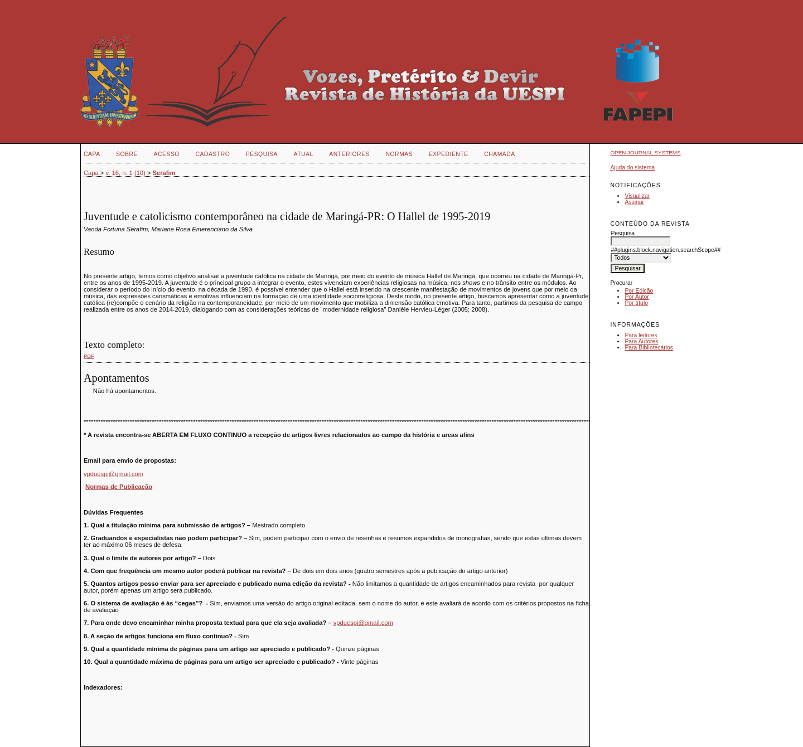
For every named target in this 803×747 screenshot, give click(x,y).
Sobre (127, 154)
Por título (636, 303)
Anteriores (349, 154)
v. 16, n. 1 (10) (126, 172)
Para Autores (641, 341)
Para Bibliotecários (649, 348)
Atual (303, 154)
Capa (92, 154)
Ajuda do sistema (632, 167)
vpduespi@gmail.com (113, 473)
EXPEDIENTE (448, 154)
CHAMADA (499, 154)
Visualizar (637, 196)
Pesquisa (262, 154)
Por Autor (637, 297)
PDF (89, 356)
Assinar (634, 202)
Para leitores (641, 335)
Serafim (164, 172)
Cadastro (212, 154)
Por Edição (639, 291)
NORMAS (399, 154)
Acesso (167, 154)
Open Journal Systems (645, 152)
